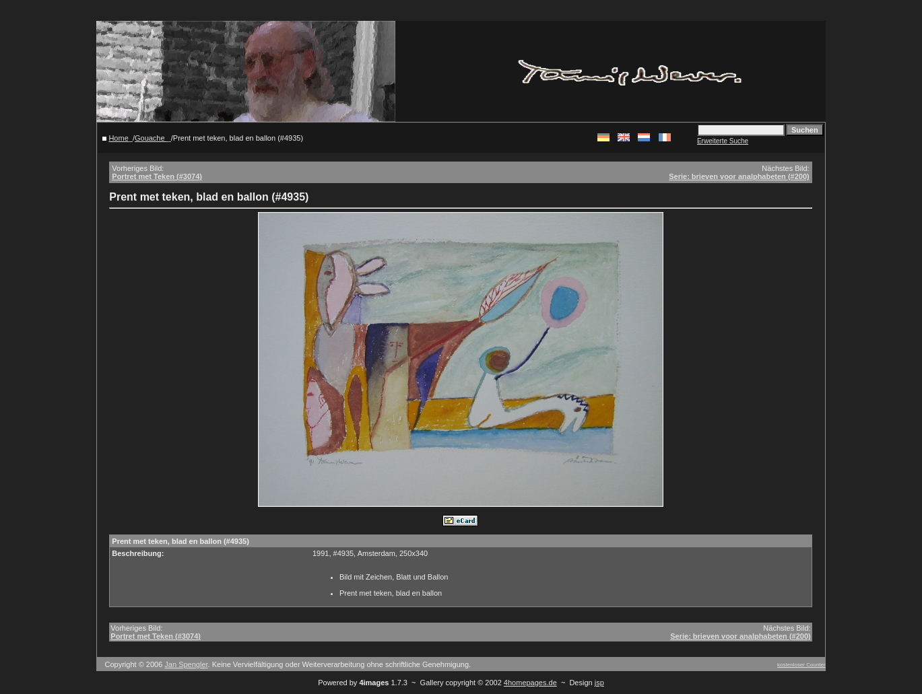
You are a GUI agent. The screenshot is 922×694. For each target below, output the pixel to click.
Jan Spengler (185, 664)
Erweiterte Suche (722, 141)
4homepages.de (530, 683)
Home (118, 138)
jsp (599, 683)
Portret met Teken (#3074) (157, 176)
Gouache (151, 138)
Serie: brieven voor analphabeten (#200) (739, 176)
